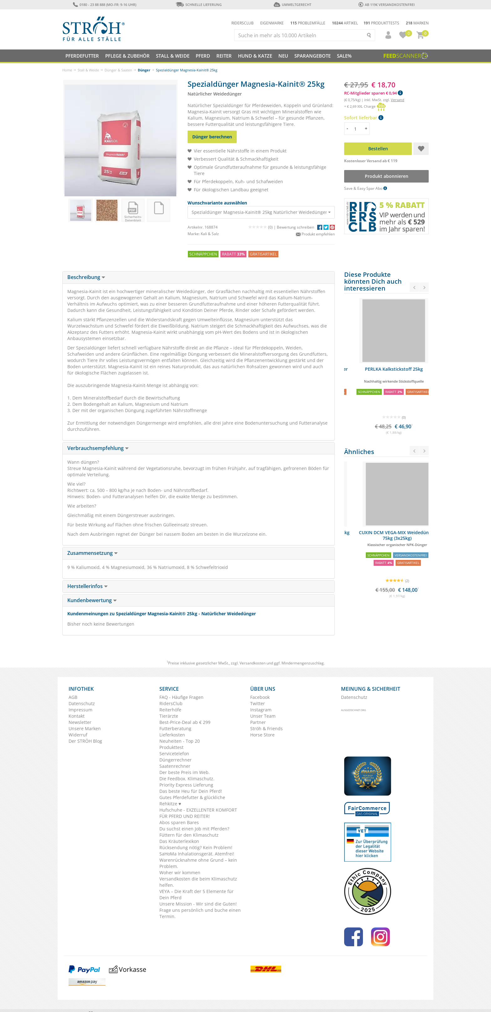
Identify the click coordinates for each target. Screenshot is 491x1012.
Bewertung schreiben (295, 227)
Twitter (257, 703)
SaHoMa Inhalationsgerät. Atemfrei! (196, 854)
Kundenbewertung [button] (92, 600)
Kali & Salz (210, 233)
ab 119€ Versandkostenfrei (387, 4)
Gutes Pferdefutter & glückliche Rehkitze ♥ (192, 800)
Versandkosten (253, 663)
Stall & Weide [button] (172, 56)
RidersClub (171, 703)
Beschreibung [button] (86, 277)
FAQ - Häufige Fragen (181, 697)
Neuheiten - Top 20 (179, 741)
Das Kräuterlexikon (179, 841)
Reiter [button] (224, 56)
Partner (258, 722)
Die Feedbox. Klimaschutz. (186, 779)
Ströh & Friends (266, 728)
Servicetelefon (174, 753)
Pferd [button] (203, 56)
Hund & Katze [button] (255, 56)
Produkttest (171, 747)
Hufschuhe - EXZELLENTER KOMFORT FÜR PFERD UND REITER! (198, 813)
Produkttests (381, 23)
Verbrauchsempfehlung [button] (98, 448)
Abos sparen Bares (179, 822)
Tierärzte (168, 716)
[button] (385, 35)
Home (67, 70)
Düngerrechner (175, 760)
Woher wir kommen (179, 872)
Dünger (144, 70)
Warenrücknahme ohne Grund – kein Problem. (198, 863)
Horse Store (262, 735)
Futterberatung (175, 728)
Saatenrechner (174, 766)
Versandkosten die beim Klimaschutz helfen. (198, 882)
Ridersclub (242, 23)
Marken (417, 23)
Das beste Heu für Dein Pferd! (190, 791)
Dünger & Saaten (118, 70)
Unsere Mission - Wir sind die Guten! (198, 904)
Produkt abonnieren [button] (386, 176)
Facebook (260, 697)
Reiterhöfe (170, 710)
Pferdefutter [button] (82, 56)
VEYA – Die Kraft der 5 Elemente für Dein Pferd (196, 894)
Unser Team (263, 716)
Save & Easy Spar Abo (365, 188)
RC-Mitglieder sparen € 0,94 (373, 93)
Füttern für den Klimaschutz (189, 835)
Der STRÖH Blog (85, 741)
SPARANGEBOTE (312, 56)
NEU (283, 56)
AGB (73, 697)
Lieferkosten (172, 735)
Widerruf (78, 735)
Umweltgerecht (292, 4)
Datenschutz (82, 703)
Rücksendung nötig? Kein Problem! (195, 847)
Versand (397, 99)
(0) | (262, 227)
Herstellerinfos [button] (87, 586)
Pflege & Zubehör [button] (127, 56)
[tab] (198, 277)
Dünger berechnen (212, 137)
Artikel (345, 23)
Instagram (260, 710)
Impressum (80, 710)
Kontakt (77, 716)
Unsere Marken (85, 728)
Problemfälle (307, 23)
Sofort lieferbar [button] (363, 118)
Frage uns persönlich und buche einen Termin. (200, 913)
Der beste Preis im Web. (184, 772)
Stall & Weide (88, 70)
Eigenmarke (272, 23)
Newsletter (80, 722)
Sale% (344, 56)
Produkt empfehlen (315, 234)
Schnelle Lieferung (198, 4)
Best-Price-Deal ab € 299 (184, 722)
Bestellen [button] (378, 149)
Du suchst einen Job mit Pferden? (194, 829)
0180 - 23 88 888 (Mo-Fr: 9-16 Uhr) (104, 4)
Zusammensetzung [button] (92, 553)
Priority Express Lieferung (186, 785)
